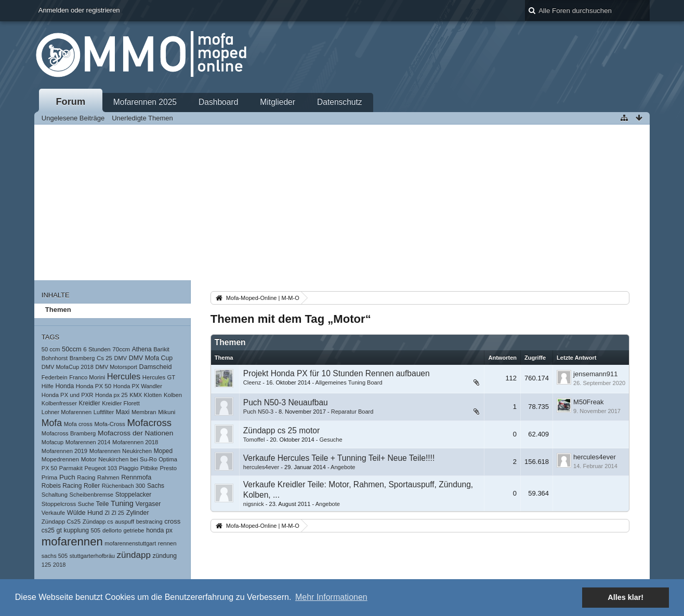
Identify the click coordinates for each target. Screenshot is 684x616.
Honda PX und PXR (68, 395)
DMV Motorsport (116, 367)
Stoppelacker (133, 494)
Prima (50, 477)
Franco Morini (87, 377)
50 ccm (51, 349)
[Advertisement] (341, 202)
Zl (107, 513)
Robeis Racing (62, 485)
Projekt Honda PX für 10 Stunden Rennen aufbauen (336, 373)
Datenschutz (339, 102)
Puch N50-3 (258, 411)
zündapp (134, 555)
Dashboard (218, 102)
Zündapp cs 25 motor (281, 430)
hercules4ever (261, 467)
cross (172, 521)
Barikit (161, 349)
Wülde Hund (85, 512)
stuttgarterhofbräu (92, 556)
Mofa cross (78, 424)
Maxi (123, 412)
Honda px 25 (111, 395)
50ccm (72, 349)
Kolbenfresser (59, 403)
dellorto (112, 530)
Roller (92, 485)
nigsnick (253, 504)
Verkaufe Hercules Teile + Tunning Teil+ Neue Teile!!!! (339, 458)
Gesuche (330, 439)
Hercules (124, 376)
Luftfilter (104, 412)
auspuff (124, 521)
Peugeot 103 (100, 468)
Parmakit (71, 468)
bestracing (149, 521)
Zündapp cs (98, 521)
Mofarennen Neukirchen (120, 451)
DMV (120, 358)
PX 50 (49, 468)
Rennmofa (136, 477)
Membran (143, 412)
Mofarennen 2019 (64, 451)
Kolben (173, 395)
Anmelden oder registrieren (79, 10)
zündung (164, 555)
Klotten (153, 395)
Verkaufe (53, 513)
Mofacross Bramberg (69, 433)
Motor (89, 459)
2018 (59, 565)
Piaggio (129, 468)
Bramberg (82, 358)
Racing (86, 477)
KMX (135, 395)
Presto (168, 468)
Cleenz (252, 382)
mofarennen (72, 541)
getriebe (134, 530)
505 (96, 530)
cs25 (48, 530)
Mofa (52, 423)
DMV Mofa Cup (151, 358)
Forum (71, 102)
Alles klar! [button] (625, 597)
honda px (159, 530)
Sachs (155, 485)
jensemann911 (595, 374)
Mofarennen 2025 (145, 102)
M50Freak (588, 402)
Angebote (343, 467)
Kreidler (89, 403)
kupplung (76, 530)
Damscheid (155, 367)
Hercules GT (158, 377)
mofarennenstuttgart (130, 543)
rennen (167, 543)
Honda (64, 386)
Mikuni (166, 412)
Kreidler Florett (120, 403)
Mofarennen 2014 (88, 442)
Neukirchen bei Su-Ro (127, 459)
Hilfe (48, 386)
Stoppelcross (59, 504)
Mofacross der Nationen (135, 433)
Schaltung (55, 494)
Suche (86, 504)
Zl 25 (117, 513)
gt (59, 530)
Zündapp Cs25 (61, 521)
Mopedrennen (60, 459)
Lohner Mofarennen (66, 412)
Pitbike (149, 468)
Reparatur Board (352, 411)
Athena (142, 349)
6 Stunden (96, 349)
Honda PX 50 (93, 386)
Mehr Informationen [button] (331, 597)
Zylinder (137, 512)
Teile (102, 504)
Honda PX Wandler (137, 386)
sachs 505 (55, 556)
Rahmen (108, 477)
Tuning (122, 503)
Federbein (55, 377)
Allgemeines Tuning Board (349, 382)
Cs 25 (104, 358)
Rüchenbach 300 (124, 486)
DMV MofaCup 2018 (68, 367)
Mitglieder (277, 102)
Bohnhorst (55, 358)
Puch (67, 477)
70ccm (121, 349)
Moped (163, 451)
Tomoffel (254, 439)
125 (46, 565)
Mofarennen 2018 (135, 442)
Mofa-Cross (109, 424)
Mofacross (149, 422)
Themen (58, 309)
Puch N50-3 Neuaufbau (285, 402)
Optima (168, 459)
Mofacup (52, 442)
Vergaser (148, 504)
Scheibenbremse (92, 494)
